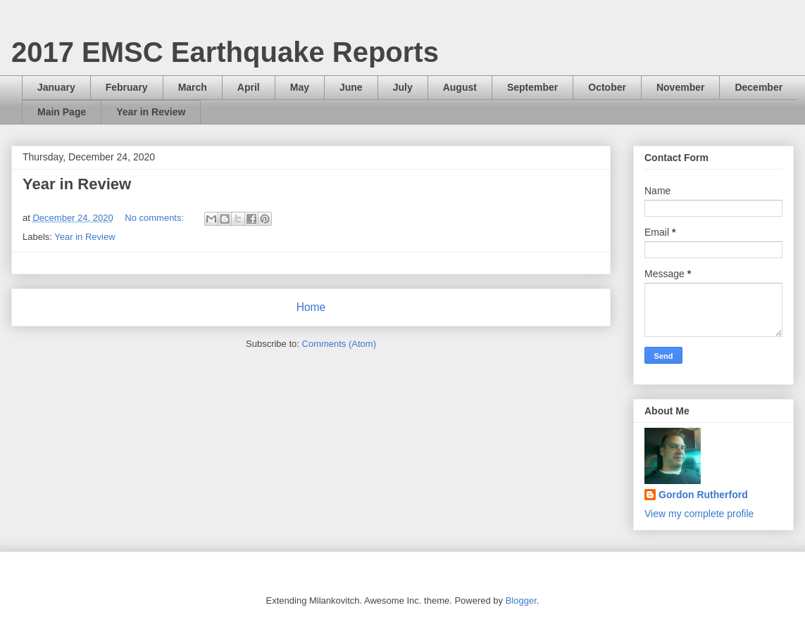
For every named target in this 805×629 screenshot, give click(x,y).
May (299, 87)
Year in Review (150, 111)
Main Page (61, 111)
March (192, 87)
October (607, 87)
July (403, 87)
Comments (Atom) (339, 343)
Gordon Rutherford (703, 494)
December (758, 87)
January (56, 87)
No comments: (155, 217)
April (248, 87)
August (460, 87)
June (351, 87)
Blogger (521, 600)
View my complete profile (699, 513)
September (532, 87)
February (127, 87)
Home (311, 307)
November (680, 87)
